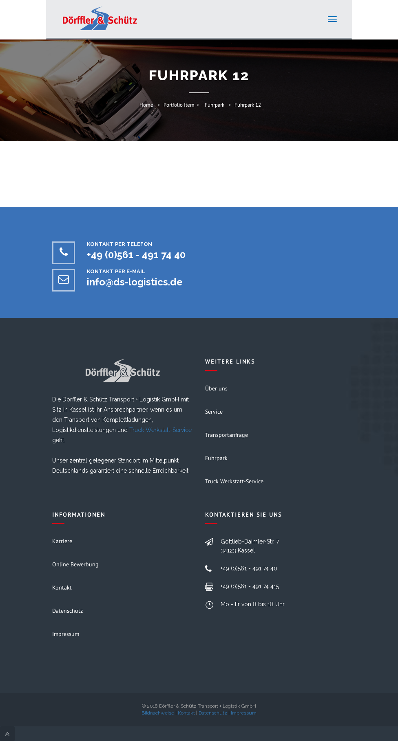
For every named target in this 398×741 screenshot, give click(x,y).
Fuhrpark (214, 104)
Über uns (216, 388)
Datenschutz (67, 610)
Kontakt (62, 587)
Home (146, 104)
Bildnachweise (158, 713)
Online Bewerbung (75, 564)
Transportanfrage (226, 434)
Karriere (62, 541)
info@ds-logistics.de (135, 282)
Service (214, 411)
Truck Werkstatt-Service (160, 430)
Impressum (65, 634)
